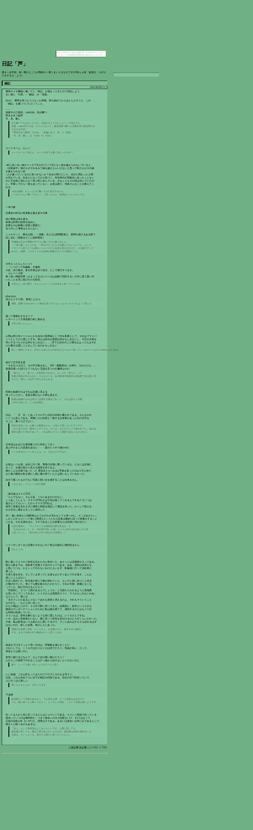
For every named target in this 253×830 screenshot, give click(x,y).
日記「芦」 (15, 64)
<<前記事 (73, 822)
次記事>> (84, 822)
